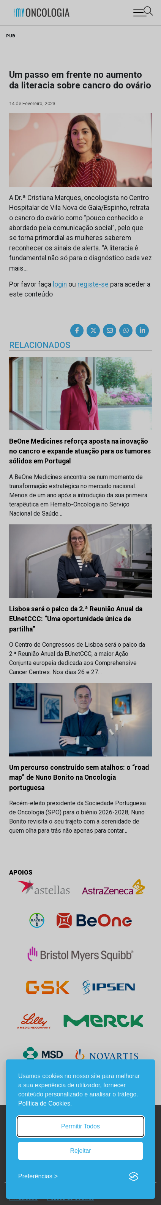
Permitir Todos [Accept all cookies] (80, 1126)
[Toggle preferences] (38, 1176)
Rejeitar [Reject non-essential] (80, 1150)
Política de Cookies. (45, 1103)
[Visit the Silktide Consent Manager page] (134, 1176)
